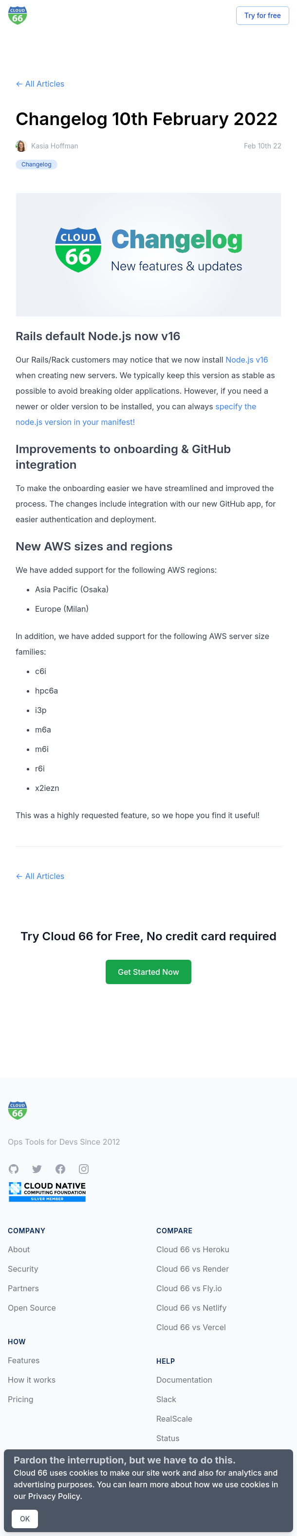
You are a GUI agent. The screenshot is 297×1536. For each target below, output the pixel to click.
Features (24, 1360)
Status (168, 1438)
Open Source (32, 1308)
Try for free (262, 15)
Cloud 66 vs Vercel (191, 1327)
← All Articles (40, 84)
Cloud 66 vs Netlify (191, 1308)
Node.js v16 (246, 360)
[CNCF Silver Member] (47, 1192)
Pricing (21, 1399)
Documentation (184, 1380)
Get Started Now (148, 972)
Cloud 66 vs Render (192, 1269)
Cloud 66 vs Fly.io (189, 1288)
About (19, 1249)
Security (23, 1269)
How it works (32, 1380)
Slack (166, 1399)
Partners (23, 1288)
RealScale (174, 1419)
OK (25, 1519)
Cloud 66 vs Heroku (192, 1249)
